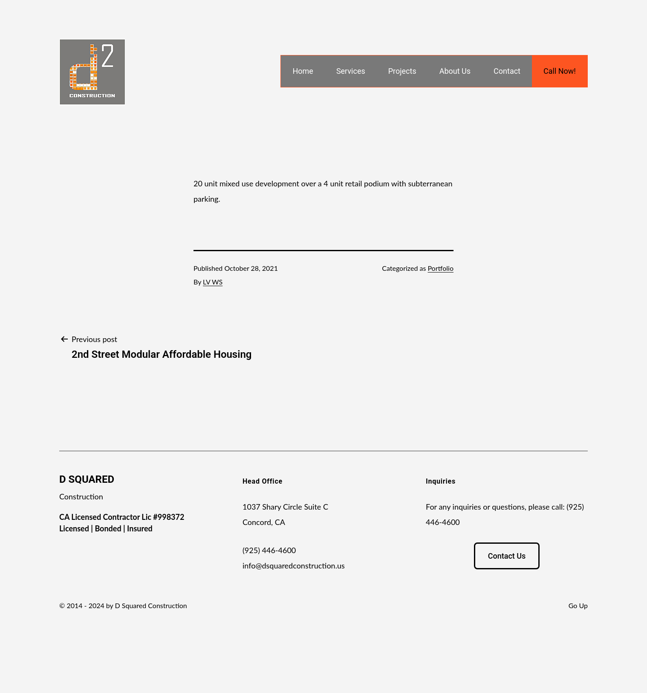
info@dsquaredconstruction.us (294, 565)
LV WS (212, 282)
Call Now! (559, 71)
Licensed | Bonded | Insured (106, 528)
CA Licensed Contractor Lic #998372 (121, 517)
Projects (402, 71)
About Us (455, 71)
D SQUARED (86, 479)
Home (302, 71)
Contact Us (507, 555)
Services (350, 71)
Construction (81, 496)
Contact (507, 71)
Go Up (578, 605)
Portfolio (440, 268)
